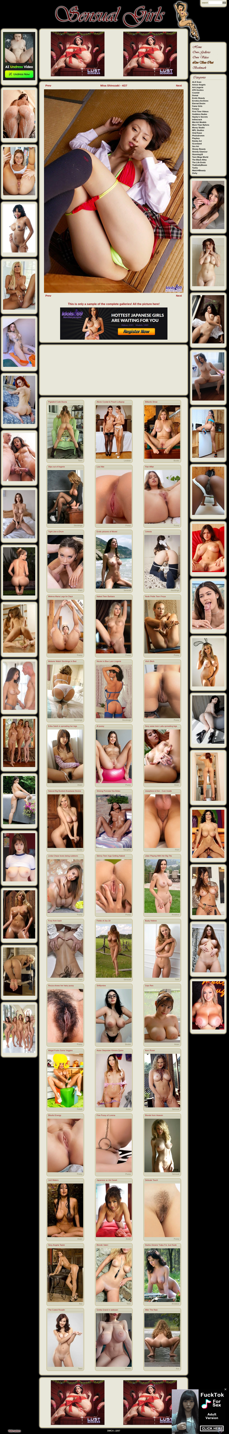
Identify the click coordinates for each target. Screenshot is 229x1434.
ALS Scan (196, 82)
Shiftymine (101, 985)
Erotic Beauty (198, 98)
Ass (80, 1304)
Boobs (176, 461)
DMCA (110, 1431)
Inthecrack (197, 119)
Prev (48, 85)
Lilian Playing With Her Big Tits (158, 856)
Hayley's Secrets (200, 117)
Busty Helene (151, 921)
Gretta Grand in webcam (107, 1310)
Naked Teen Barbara (106, 596)
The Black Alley (199, 160)
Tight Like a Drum (56, 531)
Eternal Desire (198, 103)
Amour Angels (199, 85)
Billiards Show (151, 402)
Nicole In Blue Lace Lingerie (109, 661)
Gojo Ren (149, 985)
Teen (80, 461)
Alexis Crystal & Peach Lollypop (110, 402)
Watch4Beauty (199, 170)
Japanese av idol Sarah (107, 1180)
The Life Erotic (199, 162)
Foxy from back (55, 921)
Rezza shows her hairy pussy (61, 985)
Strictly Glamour (200, 152)
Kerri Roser (150, 1050)
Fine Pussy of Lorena (106, 1115)
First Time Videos (200, 111)
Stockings (78, 525)
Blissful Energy (54, 1115)
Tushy (195, 168)
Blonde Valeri (102, 1245)
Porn (80, 590)
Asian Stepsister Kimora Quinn (110, 1050)
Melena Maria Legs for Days (60, 596)
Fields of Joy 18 (103, 921)
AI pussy (100, 726)
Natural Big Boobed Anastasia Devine (64, 791)
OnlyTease (197, 133)
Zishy (194, 173)
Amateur (175, 915)
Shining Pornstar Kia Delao (108, 791)
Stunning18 (197, 154)
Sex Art (195, 146)
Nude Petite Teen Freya (155, 596)
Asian (79, 785)
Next (179, 85)
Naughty (127, 850)
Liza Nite (100, 467)
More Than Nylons (200, 125)
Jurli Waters (53, 1180)
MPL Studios (198, 130)
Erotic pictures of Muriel (107, 531)
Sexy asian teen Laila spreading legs (161, 726)
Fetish (79, 1109)
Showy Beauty (199, 149)
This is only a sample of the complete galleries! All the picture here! (114, 304)
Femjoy (195, 109)
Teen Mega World (200, 157)
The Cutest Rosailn (56, 1310)
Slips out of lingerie (56, 467)
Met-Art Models (199, 122)
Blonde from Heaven (154, 1115)
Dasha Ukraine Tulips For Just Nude (161, 1245)
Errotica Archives (200, 101)
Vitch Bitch (149, 661)
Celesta (148, 531)
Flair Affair (149, 467)
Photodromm (198, 136)
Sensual (127, 590)
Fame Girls (197, 106)
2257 (117, 1431)
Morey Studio (198, 127)
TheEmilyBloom (199, 165)
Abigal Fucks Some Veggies (60, 1050)
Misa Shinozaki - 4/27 (113, 85)
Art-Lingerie (197, 87)
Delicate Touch (151, 1180)
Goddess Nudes (199, 114)
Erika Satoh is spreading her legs (62, 726)
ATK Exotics (198, 90)
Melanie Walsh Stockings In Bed (62, 661)
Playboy (196, 138)
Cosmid (195, 93)
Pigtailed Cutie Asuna (57, 402)
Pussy (128, 525)
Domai (195, 95)
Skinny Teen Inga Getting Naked (111, 856)
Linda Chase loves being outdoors (63, 856)
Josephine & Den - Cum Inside (158, 791)
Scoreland (197, 144)
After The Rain (151, 1310)
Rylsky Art (197, 141)
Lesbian (127, 461)
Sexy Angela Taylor (56, 1245)
